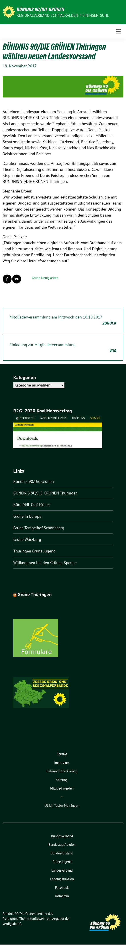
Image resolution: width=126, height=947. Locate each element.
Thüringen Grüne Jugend (34, 551)
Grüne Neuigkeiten (45, 278)
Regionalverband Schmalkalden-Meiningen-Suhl (63, 15)
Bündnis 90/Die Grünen (40, 9)
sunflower (37, 918)
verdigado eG (12, 924)
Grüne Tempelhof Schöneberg (38, 527)
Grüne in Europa (27, 516)
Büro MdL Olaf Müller (31, 504)
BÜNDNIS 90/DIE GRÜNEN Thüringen (45, 493)
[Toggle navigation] (118, 31)
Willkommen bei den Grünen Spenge (45, 562)
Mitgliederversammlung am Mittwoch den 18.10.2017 (63, 320)
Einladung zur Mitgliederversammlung (63, 348)
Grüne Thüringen (35, 594)
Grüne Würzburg (27, 539)
